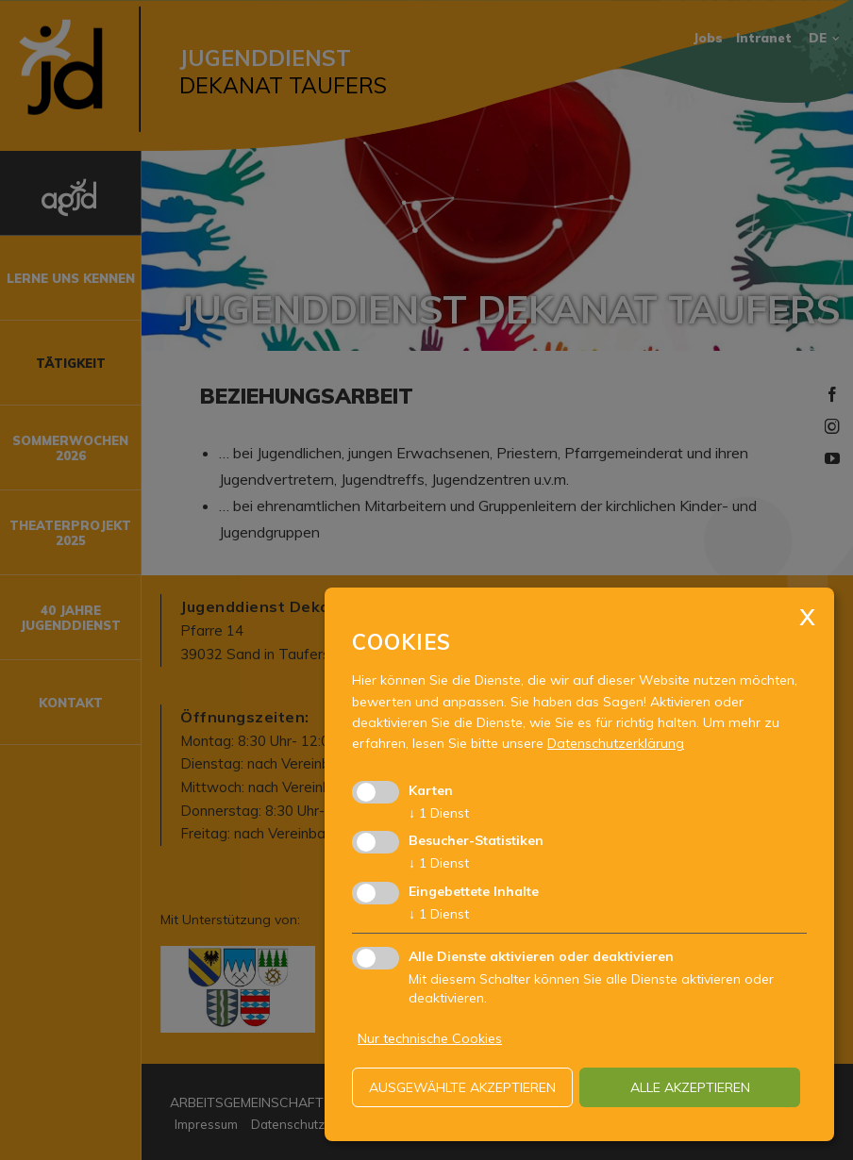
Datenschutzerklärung (615, 743)
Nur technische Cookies (430, 1038)
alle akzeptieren (690, 1087)
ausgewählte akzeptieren (462, 1087)
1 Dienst (439, 812)
